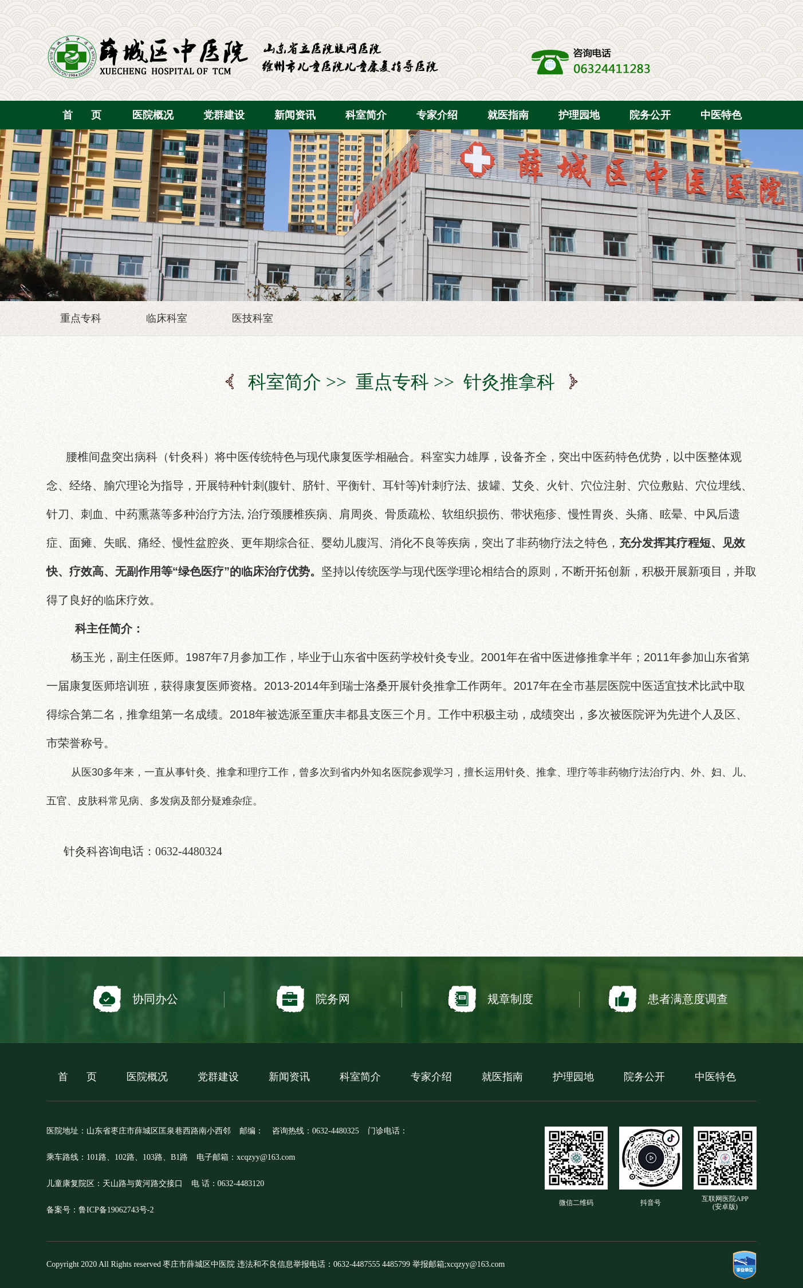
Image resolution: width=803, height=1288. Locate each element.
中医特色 (721, 115)
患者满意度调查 (668, 999)
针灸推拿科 (509, 382)
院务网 (313, 999)
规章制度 (490, 999)
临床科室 (166, 318)
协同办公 (135, 999)
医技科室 (252, 318)
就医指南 (508, 115)
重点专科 (80, 318)
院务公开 (650, 115)
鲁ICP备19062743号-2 (115, 1210)
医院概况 (153, 115)
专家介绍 (437, 115)
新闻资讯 (295, 115)
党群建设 (224, 115)
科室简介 (366, 115)
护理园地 (579, 115)
